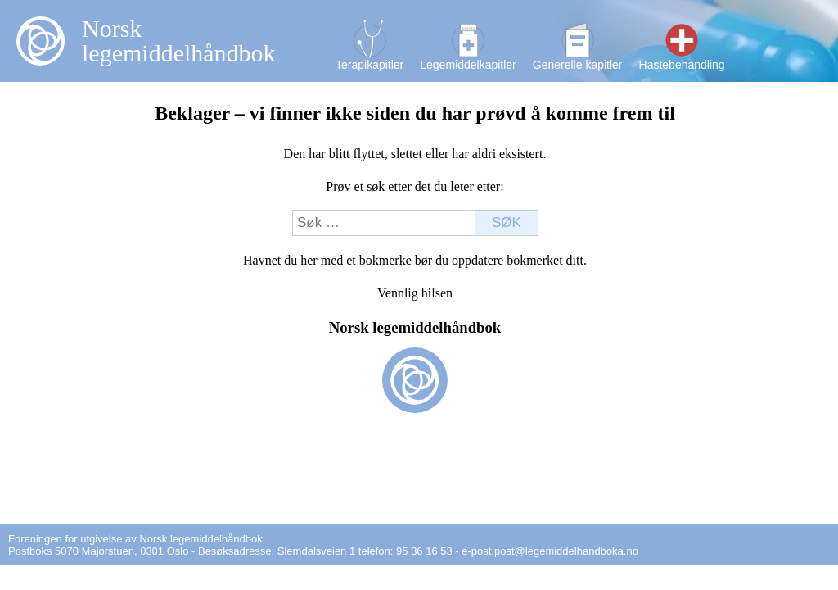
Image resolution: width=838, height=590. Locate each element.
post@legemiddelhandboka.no (566, 551)
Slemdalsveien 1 (316, 551)
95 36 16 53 (424, 551)
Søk (506, 222)
